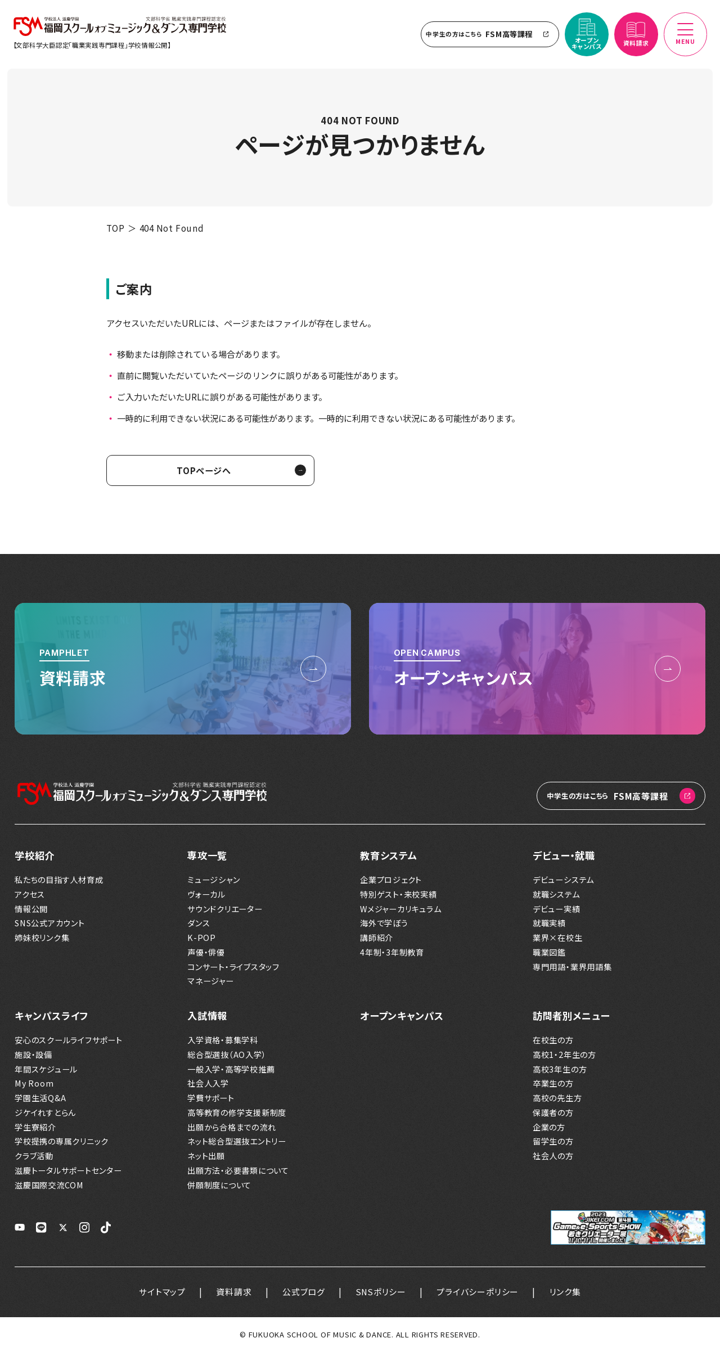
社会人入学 (208, 1088)
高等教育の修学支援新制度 (236, 1117)
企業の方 (549, 1132)
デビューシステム (563, 884)
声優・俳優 (206, 957)
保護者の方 (553, 1117)
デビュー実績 (556, 913)
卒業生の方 (553, 1088)
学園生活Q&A (40, 1102)
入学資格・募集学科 (222, 1044)
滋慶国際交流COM (49, 1190)
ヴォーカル (206, 899)
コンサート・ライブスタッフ (233, 971)
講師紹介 (376, 942)
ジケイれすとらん (45, 1117)
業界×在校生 (558, 942)
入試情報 (207, 1020)
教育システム (388, 860)
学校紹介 (35, 860)
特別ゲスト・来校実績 (398, 899)
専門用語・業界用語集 (572, 971)
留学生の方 (553, 1146)
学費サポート (211, 1102)
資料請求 (233, 1296)
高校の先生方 (557, 1102)
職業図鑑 (549, 957)
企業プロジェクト (391, 884)
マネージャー (210, 985)
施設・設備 (33, 1059)
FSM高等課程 (487, 36)
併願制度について (219, 1190)
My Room (34, 1088)
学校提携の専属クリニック (62, 1146)
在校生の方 (553, 1044)
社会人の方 (553, 1160)
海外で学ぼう (384, 927)
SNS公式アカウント (50, 927)
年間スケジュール (46, 1074)
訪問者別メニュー (571, 1020)
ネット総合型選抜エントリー (236, 1146)
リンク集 (566, 1296)
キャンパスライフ (51, 1020)
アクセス (30, 899)
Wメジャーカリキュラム (400, 913)
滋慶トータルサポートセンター (68, 1175)
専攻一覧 (207, 860)
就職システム (556, 899)
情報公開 (31, 913)
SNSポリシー (381, 1296)
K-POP (201, 942)
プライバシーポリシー (479, 1296)
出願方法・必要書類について (238, 1175)
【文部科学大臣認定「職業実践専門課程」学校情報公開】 (94, 47)
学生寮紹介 (35, 1132)
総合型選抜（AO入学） (226, 1059)
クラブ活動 (34, 1160)
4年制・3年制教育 (392, 957)
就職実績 (549, 927)
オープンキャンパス (402, 1020)
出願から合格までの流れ (231, 1132)
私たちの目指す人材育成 (59, 884)
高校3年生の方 (560, 1074)
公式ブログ (303, 1296)
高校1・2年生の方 (564, 1059)
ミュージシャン (213, 884)
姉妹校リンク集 (42, 942)
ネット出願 (206, 1160)
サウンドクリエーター (225, 913)
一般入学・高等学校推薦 (230, 1074)
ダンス (198, 927)
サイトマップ (161, 1296)
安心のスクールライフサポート (69, 1044)
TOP (115, 232)
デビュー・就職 (564, 860)
